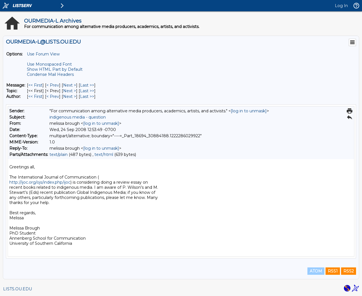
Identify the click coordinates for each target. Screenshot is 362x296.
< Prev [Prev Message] (52, 85)
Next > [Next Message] (69, 85)
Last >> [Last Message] (87, 85)
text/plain (58, 154)
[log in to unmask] (249, 110)
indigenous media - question (77, 117)
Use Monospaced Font (49, 64)
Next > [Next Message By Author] (69, 96)
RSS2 (348, 271)
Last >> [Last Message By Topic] (87, 90)
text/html (103, 154)
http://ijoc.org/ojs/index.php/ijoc (39, 182)
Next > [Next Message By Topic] (69, 90)
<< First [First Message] (35, 85)
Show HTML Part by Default (55, 69)
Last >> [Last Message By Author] (87, 96)
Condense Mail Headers (50, 74)
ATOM (316, 271)
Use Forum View (43, 54)
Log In (341, 5)
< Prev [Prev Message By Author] (52, 96)
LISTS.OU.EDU (17, 288)
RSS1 (333, 271)
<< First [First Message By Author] (35, 96)
